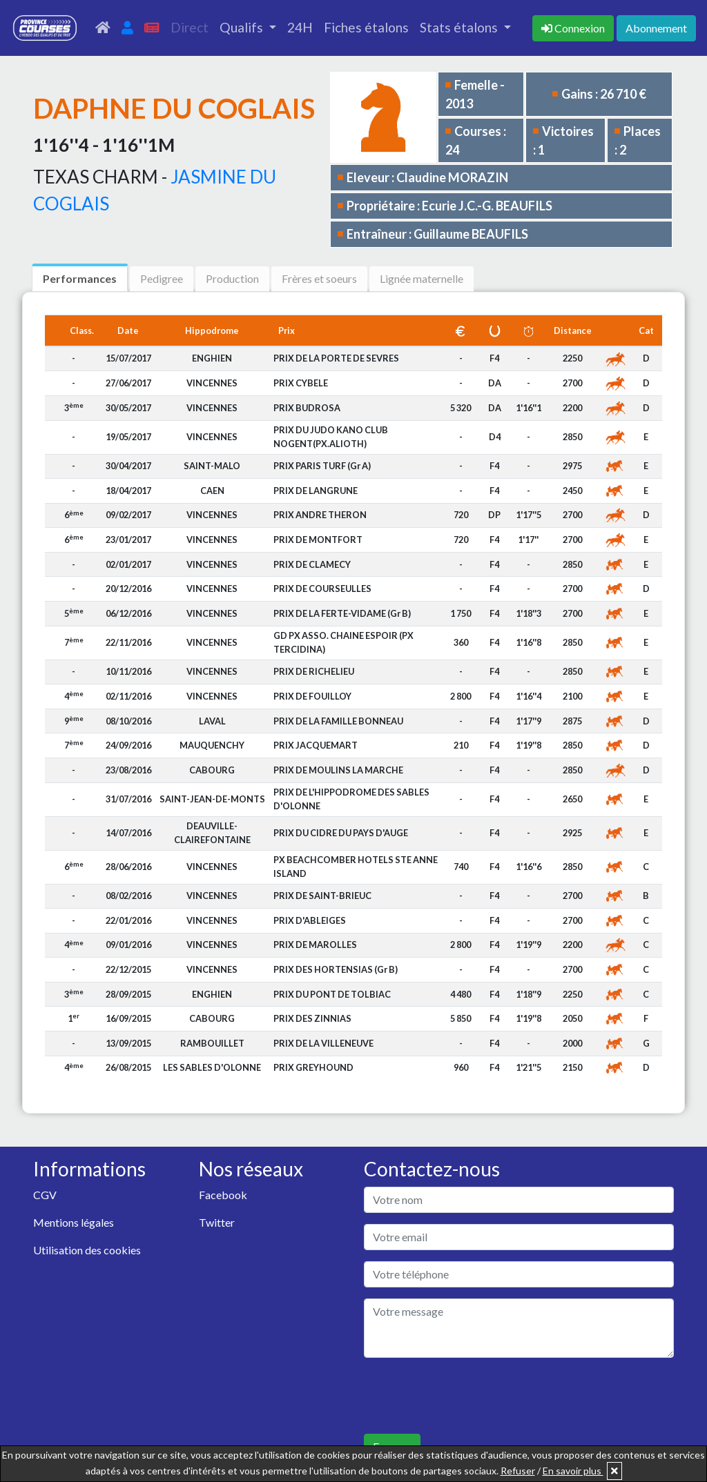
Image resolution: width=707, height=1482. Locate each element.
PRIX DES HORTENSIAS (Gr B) (335, 969)
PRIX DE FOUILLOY (312, 696)
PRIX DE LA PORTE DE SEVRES (336, 358)
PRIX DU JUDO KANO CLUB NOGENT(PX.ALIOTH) (330, 436)
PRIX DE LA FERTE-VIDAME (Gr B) (342, 613)
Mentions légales (73, 1222)
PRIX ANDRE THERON (320, 514)
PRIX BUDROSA (306, 407)
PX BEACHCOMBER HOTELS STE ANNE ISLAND (355, 866)
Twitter (217, 1222)
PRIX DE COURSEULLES (322, 588)
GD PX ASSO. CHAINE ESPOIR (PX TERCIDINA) (343, 642)
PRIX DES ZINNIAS (312, 1018)
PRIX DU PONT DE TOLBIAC (332, 994)
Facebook (223, 1194)
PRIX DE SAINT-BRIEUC (322, 895)
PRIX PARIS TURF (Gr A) (322, 465)
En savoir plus (573, 1470)
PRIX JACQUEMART (315, 745)
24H (300, 27)
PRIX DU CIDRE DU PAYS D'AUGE (340, 832)
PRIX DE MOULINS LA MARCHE (338, 769)
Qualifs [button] (243, 27)
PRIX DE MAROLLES (315, 944)
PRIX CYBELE (300, 382)
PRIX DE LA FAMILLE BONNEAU (338, 721)
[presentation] (469, 1396)
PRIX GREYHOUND (313, 1067)
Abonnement (656, 27)
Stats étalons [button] (460, 27)
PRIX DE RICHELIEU (313, 671)
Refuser (518, 1470)
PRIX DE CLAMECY (312, 564)
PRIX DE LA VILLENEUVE (323, 1043)
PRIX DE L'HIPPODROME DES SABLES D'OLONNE (351, 799)
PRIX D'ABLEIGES (309, 920)
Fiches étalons (366, 27)
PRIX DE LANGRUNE (315, 490)
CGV (45, 1194)
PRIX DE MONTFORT (317, 539)
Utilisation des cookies (87, 1249)
